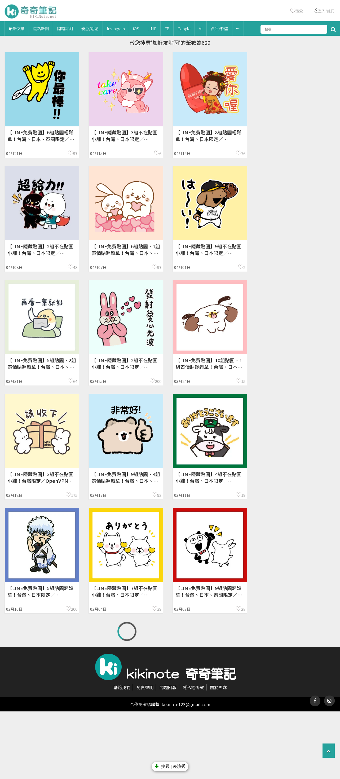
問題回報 (168, 687)
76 (243, 153)
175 (74, 495)
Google (184, 28)
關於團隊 (218, 687)
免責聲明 (144, 687)
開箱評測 (65, 28)
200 (158, 381)
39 (159, 609)
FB (167, 28)
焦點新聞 (41, 28)
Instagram (116, 28)
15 (243, 381)
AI (200, 28)
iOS (136, 28)
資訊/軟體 (219, 28)
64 (75, 381)
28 (243, 609)
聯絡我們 (121, 687)
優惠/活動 (90, 28)
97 (75, 153)
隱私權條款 (193, 687)
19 (243, 495)
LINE (151, 28)
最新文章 (17, 28)
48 (75, 267)
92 (159, 495)
